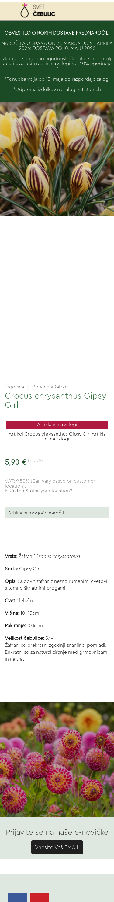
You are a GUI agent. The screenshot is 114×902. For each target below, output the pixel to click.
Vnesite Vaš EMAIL (57, 847)
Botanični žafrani (50, 387)
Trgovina (14, 387)
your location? (40, 490)
